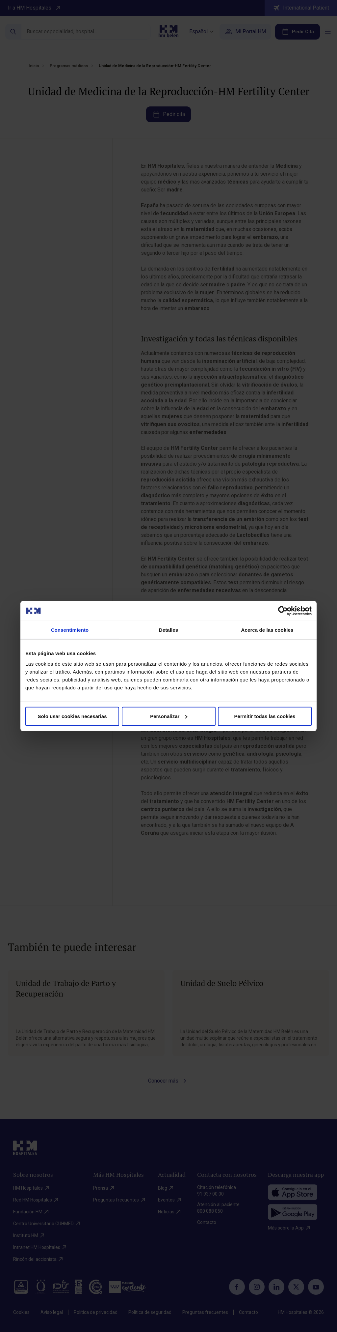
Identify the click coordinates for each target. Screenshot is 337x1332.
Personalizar (168, 716)
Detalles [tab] (168, 630)
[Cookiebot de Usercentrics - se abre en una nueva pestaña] (283, 611)
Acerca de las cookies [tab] (267, 630)
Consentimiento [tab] (70, 630)
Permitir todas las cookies (265, 716)
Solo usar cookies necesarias (72, 716)
